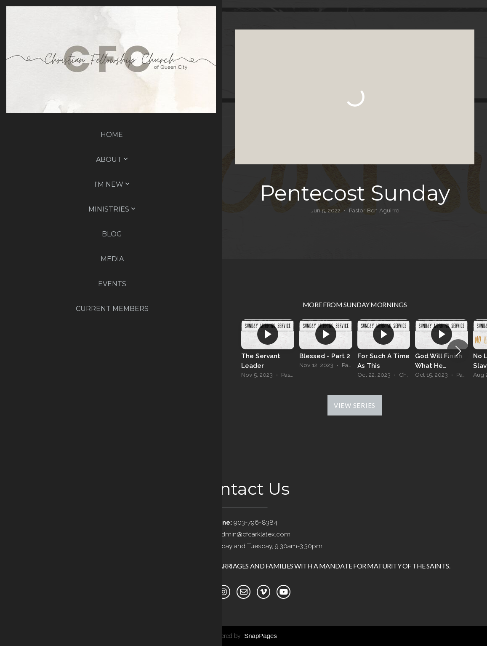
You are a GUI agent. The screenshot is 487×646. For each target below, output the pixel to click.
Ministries (112, 209)
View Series (354, 405)
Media (112, 259)
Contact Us (244, 488)
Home (112, 135)
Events (112, 284)
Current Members (112, 309)
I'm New (112, 184)
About (112, 159)
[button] (458, 351)
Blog (112, 234)
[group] (267, 351)
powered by (243, 636)
